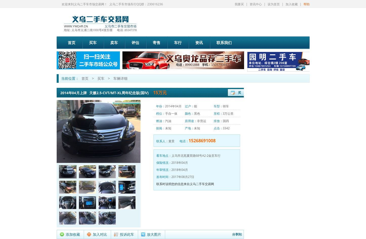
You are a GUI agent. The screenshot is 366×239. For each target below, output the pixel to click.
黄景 (171, 141)
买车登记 (239, 93)
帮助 (307, 4)
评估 (135, 42)
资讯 (199, 42)
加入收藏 (292, 4)
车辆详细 (120, 78)
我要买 (239, 4)
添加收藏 (73, 234)
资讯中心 (256, 4)
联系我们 (224, 42)
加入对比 (100, 234)
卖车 (114, 42)
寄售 (156, 42)
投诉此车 (127, 234)
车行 (178, 42)
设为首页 (274, 4)
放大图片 (154, 234)
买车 (93, 42)
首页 (71, 42)
